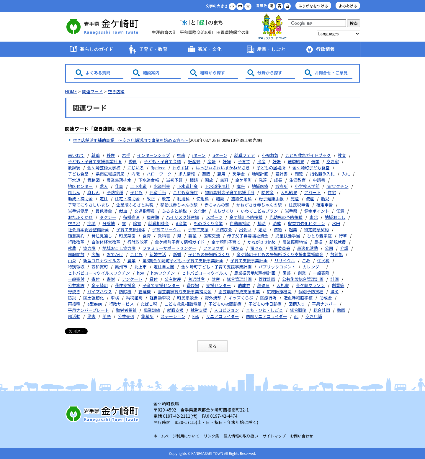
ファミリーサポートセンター (169, 248)
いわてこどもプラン (259, 211)
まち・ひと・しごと (264, 310)
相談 (193, 180)
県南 (181, 155)
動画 (341, 310)
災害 (91, 316)
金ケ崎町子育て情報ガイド (180, 242)
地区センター (80, 186)
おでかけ (115, 254)
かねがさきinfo (261, 242)
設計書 (281, 174)
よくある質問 (98, 73)
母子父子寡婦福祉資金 (247, 236)
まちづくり (223, 211)
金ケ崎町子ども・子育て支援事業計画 (216, 267)
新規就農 (337, 242)
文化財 (200, 211)
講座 (240, 186)
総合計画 (321, 310)
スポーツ (214, 217)
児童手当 (158, 192)
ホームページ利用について (176, 436)
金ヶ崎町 (99, 285)
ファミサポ (213, 248)
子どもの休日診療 (265, 304)
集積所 (147, 316)
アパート (312, 192)
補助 (261, 223)
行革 (343, 236)
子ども (136, 192)
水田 (336, 223)
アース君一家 (272, 26)
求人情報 (187, 174)
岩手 (126, 155)
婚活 (262, 229)
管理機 (144, 291)
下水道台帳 (148, 180)
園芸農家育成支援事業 (239, 291)
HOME (71, 91)
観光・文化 (210, 49)
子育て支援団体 (130, 229)
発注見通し (101, 236)
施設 (220, 198)
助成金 (325, 298)
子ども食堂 (78, 174)
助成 (277, 223)
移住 (111, 155)
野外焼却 (213, 298)
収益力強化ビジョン (306, 223)
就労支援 (199, 310)
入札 (346, 174)
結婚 (278, 229)
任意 (340, 211)
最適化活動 (307, 248)
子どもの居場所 (270, 168)
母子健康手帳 (271, 198)
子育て (244, 161)
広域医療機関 (279, 291)
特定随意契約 (316, 229)
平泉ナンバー (324, 304)
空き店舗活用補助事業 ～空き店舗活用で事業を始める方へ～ (131, 140)
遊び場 (193, 285)
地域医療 (260, 186)
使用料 (203, 198)
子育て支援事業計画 (248, 260)
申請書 (319, 180)
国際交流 (211, 236)
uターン (219, 155)
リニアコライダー (222, 316)
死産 (294, 198)
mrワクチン (337, 186)
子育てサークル (166, 229)
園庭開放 (76, 254)
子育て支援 (198, 229)
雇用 (221, 174)
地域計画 (260, 174)
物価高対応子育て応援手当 (229, 192)
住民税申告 (299, 205)
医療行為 (268, 298)
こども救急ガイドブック (308, 155)
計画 (335, 279)
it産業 (181, 223)
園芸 (286, 273)
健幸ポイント (316, 211)
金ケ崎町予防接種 (245, 217)
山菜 (72, 260)
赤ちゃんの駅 (217, 205)
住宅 (332, 192)
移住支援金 (125, 285)
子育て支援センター (161, 285)
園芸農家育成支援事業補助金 (185, 291)
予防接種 (115, 192)
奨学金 (238, 174)
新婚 (177, 254)
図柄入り (296, 304)
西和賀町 (99, 267)
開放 (209, 180)
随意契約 (76, 236)
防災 (72, 298)
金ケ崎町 (103, 26)
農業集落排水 (119, 180)
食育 (147, 236)
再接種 (74, 304)
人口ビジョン (226, 310)
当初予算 (174, 180)
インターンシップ (153, 155)
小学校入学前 (307, 186)
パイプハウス (99, 291)
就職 (95, 155)
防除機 (125, 291)
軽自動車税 (160, 298)
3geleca (158, 168)
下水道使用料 (217, 186)
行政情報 (325, 49)
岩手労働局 (78, 211)
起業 (293, 229)
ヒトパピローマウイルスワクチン (99, 273)
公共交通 (126, 316)
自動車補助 (240, 223)
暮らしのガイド (96, 49)
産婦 (211, 161)
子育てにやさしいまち (88, 205)
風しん (74, 192)
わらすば (180, 168)
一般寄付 (76, 279)
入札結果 (289, 192)
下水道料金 (187, 186)
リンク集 (211, 436)
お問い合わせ (301, 436)
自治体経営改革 (105, 242)
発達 (263, 180)
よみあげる (348, 6)
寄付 (95, 279)
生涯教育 (297, 180)
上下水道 (138, 186)
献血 (123, 211)
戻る (212, 346)
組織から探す (212, 73)
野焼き (74, 291)
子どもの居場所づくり (209, 254)
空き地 (74, 223)
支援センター (218, 285)
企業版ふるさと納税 (134, 205)
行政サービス (121, 304)
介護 (344, 248)
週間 (206, 174)
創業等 (338, 285)
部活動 (74, 316)
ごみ (306, 260)
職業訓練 (151, 310)
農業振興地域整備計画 (254, 273)
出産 (261, 161)
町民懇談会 (187, 298)
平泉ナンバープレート (88, 310)
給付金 (267, 192)
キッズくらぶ (240, 298)
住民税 (323, 260)
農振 (318, 242)
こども (136, 254)
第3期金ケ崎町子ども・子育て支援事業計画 (183, 260)
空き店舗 (116, 91)
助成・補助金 (80, 198)
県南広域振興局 (110, 174)
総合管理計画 (239, 279)
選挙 (315, 161)
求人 (104, 186)
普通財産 (196, 279)
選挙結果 (296, 161)
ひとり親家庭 (319, 236)
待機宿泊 (131, 217)
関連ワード (92, 91)
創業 (302, 273)
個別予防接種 (310, 291)
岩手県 (291, 211)
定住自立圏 (164, 267)
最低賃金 (104, 211)
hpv (140, 273)
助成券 (244, 285)
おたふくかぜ (80, 217)
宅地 (91, 223)
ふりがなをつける (313, 6)
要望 (192, 236)
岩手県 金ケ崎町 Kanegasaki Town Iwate (103, 414)
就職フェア (244, 155)
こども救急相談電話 (182, 304)
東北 (314, 217)
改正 (151, 198)
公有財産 (173, 279)
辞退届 (263, 285)
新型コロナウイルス (101, 260)
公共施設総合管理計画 (302, 279)
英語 (106, 316)
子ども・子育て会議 (162, 161)
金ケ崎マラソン (310, 285)
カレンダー (313, 267)
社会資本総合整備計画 (88, 229)
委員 (133, 161)
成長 (278, 180)
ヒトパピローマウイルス (204, 273)
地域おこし (335, 217)
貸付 (153, 279)
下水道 (74, 180)
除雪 (137, 223)
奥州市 (121, 267)
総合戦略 (298, 310)
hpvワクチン (163, 273)
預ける (256, 248)
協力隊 (89, 248)
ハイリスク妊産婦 (182, 217)
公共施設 (76, 285)
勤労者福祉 (126, 310)
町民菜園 (127, 236)
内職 (135, 174)
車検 (115, 298)
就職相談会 (158, 223)
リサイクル (284, 260)
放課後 (74, 168)
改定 (166, 198)
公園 (329, 248)
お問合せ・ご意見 (331, 73)
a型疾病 (94, 304)
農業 (131, 260)
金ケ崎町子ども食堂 (311, 168)
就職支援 (175, 310)
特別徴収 (76, 267)
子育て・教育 (153, 49)
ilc (296, 316)
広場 (95, 254)
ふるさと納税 (174, 211)
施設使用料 (241, 198)
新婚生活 (158, 254)
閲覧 (299, 174)
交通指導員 (144, 211)
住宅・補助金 (127, 198)
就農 (72, 248)
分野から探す (269, 73)
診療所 (281, 186)
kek (195, 316)
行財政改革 (137, 242)
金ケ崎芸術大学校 (103, 168)
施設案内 (151, 73)
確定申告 (324, 205)
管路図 (93, 180)
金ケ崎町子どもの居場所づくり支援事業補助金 (279, 254)
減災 (334, 291)
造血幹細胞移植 (298, 298)
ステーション (173, 316)
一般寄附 (321, 273)
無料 (224, 180)
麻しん (93, 192)
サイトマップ (274, 436)
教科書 (164, 236)
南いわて (76, 155)
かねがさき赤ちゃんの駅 (259, 205)
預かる (237, 248)
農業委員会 (279, 248)
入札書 (283, 285)
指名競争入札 (322, 174)
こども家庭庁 (185, 192)
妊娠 (276, 161)
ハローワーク (159, 174)
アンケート (132, 279)
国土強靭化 (93, 298)
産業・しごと (271, 49)
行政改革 (76, 242)
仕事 (119, 186)
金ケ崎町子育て (226, 242)
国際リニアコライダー (266, 316)
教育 (342, 155)
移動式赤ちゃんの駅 (178, 205)
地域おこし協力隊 (118, 248)
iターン (198, 155)
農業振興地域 (294, 242)
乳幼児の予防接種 (286, 217)
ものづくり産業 (208, 223)
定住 (104, 198)
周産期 (153, 217)
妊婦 (227, 161)
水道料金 (162, 186)
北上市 (140, 267)
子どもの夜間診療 (224, 304)
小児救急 (270, 155)
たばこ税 (149, 304)
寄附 (111, 279)
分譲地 (108, 223)
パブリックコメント (277, 267)
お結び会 (223, 229)
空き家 (332, 161)
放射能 (336, 254)
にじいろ (135, 168)
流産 (310, 198)
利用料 (183, 198)
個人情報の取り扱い (241, 436)
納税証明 (134, 298)
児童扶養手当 (287, 236)
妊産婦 (194, 161)
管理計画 (267, 279)
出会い (245, 229)
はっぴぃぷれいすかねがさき (223, 168)
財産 (216, 279)
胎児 (325, 198)
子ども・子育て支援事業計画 (95, 161)
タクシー (108, 217)
